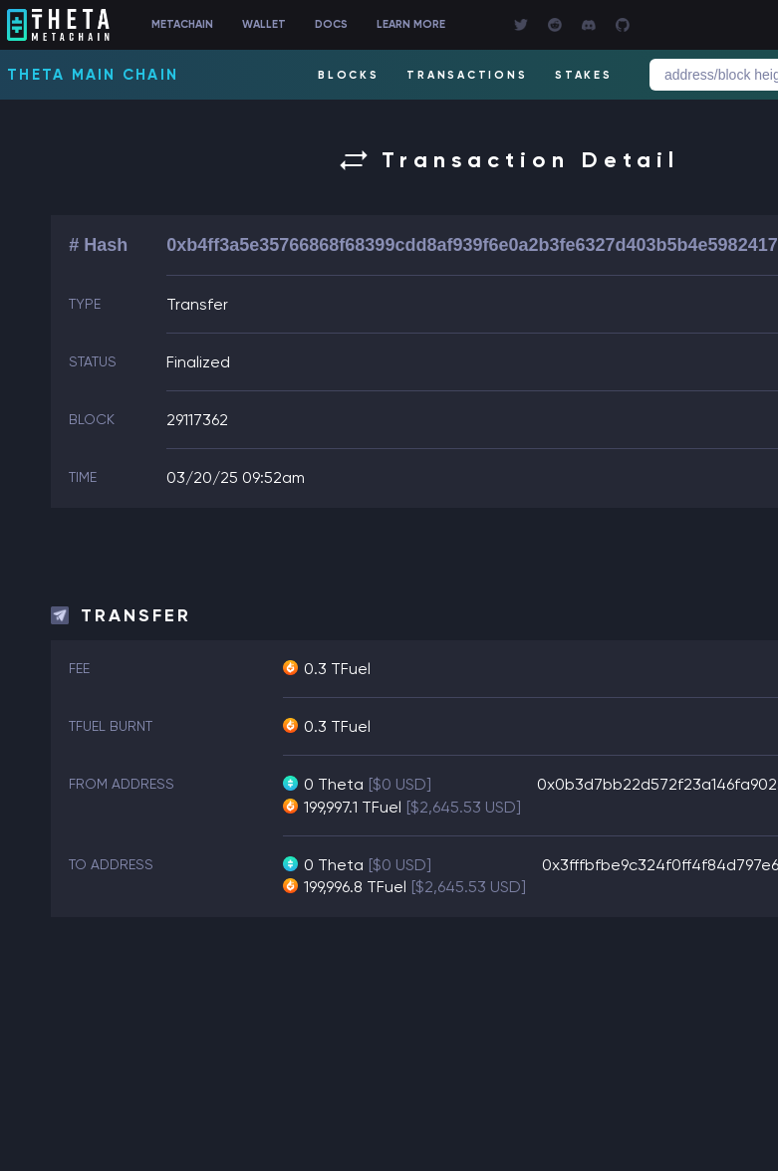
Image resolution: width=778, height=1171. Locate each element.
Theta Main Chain (92, 75)
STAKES (584, 75)
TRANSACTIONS (466, 75)
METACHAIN (182, 24)
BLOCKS (349, 75)
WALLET (264, 24)
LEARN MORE (411, 24)
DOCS (331, 24)
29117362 (197, 419)
